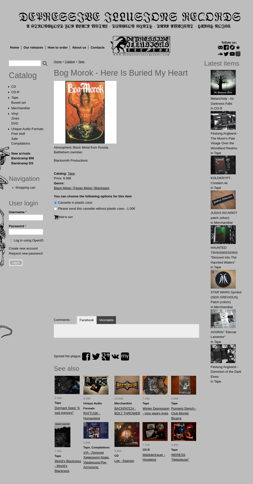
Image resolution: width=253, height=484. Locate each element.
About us (79, 47)
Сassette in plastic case (75, 202)
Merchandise (20, 108)
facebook (86, 356)
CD (13, 86)
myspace (125, 356)
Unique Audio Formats (27, 129)
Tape (14, 97)
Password (17, 226)
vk (115, 356)
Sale (14, 139)
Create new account (23, 248)
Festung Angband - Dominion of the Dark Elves (226, 372)
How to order (58, 47)
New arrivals (21, 153)
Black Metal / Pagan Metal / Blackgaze (81, 188)
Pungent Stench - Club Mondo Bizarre (183, 413)
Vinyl (14, 113)
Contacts (98, 47)
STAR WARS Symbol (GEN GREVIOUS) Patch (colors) (226, 297)
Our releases (33, 47)
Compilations (20, 143)
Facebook (86, 320)
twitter (96, 356)
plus (106, 356)
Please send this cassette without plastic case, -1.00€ (96, 208)
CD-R (15, 92)
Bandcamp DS (22, 163)
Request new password (26, 253)
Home (14, 47)
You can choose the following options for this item (93, 196)
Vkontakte (106, 320)
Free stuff (18, 134)
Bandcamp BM (22, 158)
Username (18, 212)
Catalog (23, 75)
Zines (15, 118)
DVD (14, 123)
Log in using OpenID (29, 240)
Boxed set (18, 102)
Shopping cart (25, 187)
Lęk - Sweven (124, 461)
